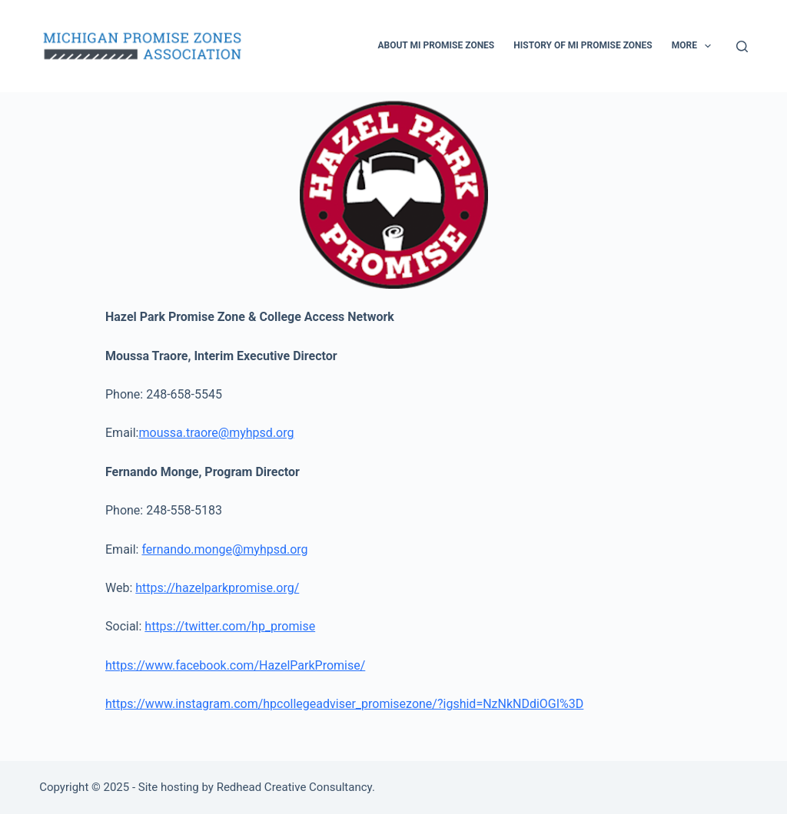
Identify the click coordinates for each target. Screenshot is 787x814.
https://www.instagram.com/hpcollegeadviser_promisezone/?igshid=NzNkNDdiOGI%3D (344, 704)
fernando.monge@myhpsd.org (224, 549)
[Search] (742, 46)
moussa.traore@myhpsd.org (216, 432)
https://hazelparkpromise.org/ (217, 588)
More (695, 46)
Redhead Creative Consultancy (294, 787)
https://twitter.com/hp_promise (229, 626)
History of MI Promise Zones (582, 45)
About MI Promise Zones (435, 45)
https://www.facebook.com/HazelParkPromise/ (235, 665)
